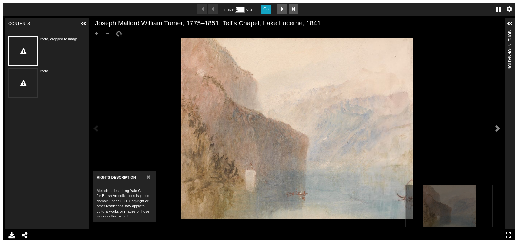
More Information (509, 32)
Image (228, 9)
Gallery (498, 9)
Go (266, 9)
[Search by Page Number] (240, 10)
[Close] (148, 176)
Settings (509, 9)
